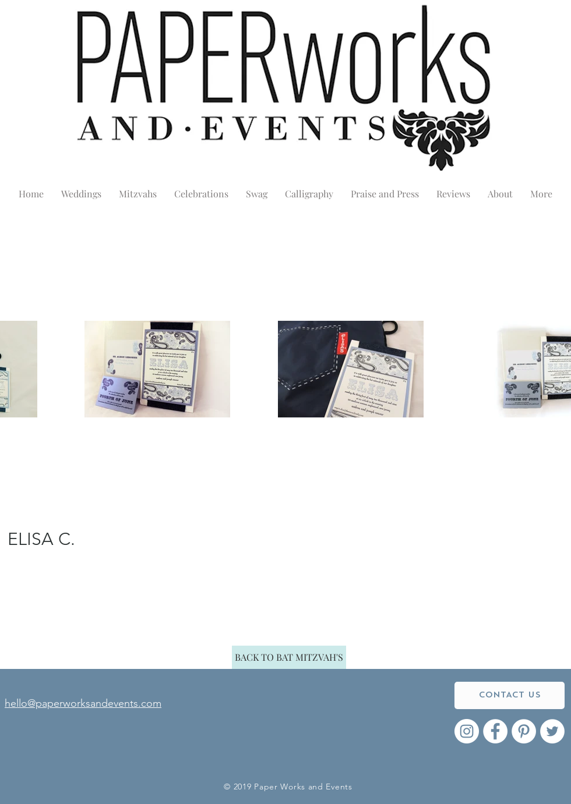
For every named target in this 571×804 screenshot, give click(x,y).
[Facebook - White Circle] (495, 731)
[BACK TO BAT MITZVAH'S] (289, 657)
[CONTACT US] (509, 695)
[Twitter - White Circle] (552, 731)
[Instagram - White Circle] (466, 731)
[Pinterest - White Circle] (524, 731)
